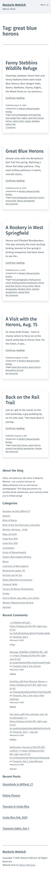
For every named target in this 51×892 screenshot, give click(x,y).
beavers (6, 516)
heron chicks (27, 286)
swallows (35, 121)
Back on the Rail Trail (22, 400)
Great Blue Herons (25, 151)
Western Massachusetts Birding (18, 602)
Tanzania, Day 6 (20, 637)
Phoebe (38, 448)
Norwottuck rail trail (14, 370)
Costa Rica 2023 (10, 538)
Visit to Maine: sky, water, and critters (21, 598)
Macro (6, 561)
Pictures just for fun (12, 575)
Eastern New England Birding (17, 557)
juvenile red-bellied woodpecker (20, 448)
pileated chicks (24, 289)
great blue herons (36, 118)
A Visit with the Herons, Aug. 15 (21, 321)
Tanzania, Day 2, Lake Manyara (28, 761)
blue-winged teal (13, 118)
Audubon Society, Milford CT (16, 511)
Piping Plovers (11, 795)
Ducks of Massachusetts (14, 552)
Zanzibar (7, 607)
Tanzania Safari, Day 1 (16, 828)
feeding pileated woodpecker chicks (28, 283)
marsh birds (11, 201)
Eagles (24, 118)
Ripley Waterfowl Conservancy (17, 580)
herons (9, 121)
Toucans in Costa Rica (16, 806)
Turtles (6, 593)
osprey (27, 121)
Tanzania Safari (10, 584)
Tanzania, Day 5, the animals (27, 666)
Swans (8, 124)
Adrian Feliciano (27, 865)
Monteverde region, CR (14, 570)
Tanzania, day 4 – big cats (25, 732)
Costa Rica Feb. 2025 (15, 817)
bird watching (34, 115)
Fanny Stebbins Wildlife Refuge (21, 65)
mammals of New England (15, 566)
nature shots (18, 121)
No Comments (12, 204)
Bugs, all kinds (10, 534)
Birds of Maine (10, 520)
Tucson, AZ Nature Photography (18, 589)
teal (14, 124)
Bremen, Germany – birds (15, 529)
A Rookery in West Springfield (24, 230)
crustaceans (8, 548)
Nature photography (26, 201)
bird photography (20, 115)
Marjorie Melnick (14, 5)
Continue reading (15, 97)
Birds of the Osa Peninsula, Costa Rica (21, 525)
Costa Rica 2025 (10, 543)
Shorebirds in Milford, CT (18, 784)
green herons (34, 367)
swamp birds (23, 292)
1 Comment (10, 127)
